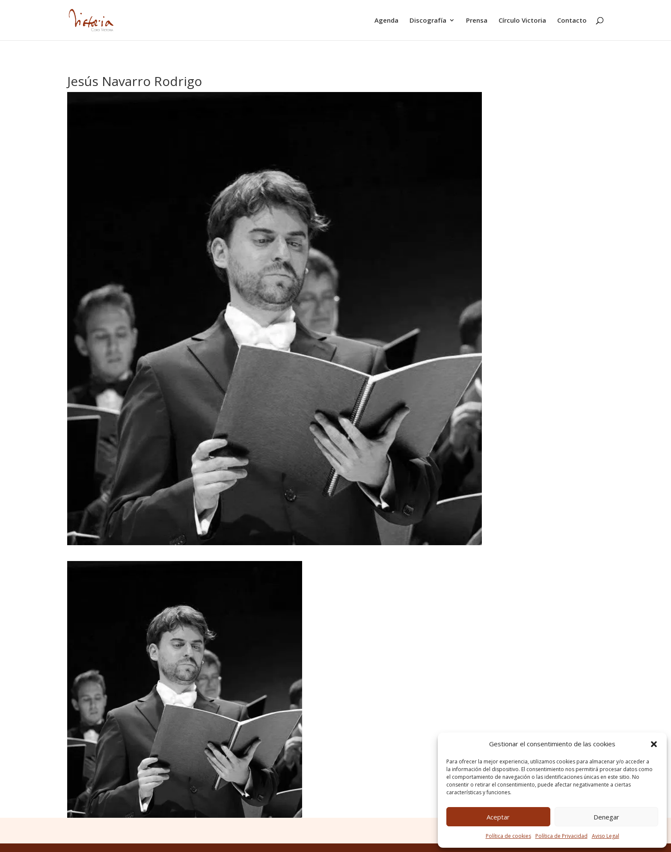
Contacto (572, 20)
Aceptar (498, 817)
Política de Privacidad (561, 836)
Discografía (428, 20)
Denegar (606, 817)
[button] (654, 744)
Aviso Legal (605, 836)
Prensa (476, 20)
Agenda (386, 20)
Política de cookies (508, 836)
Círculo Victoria (522, 20)
